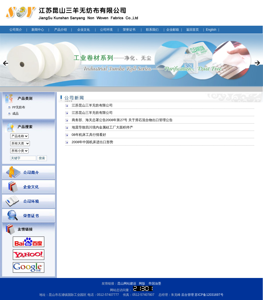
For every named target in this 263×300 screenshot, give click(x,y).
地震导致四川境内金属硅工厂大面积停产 (102, 127)
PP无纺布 (18, 107)
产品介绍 (60, 29)
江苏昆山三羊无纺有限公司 (92, 105)
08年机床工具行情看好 (89, 135)
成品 (15, 113)
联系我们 (152, 29)
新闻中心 (37, 29)
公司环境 (106, 29)
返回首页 (192, 29)
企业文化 (83, 29)
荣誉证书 (129, 29)
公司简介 (15, 29)
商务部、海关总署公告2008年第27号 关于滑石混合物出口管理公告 (122, 120)
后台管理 (187, 295)
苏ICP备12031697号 (209, 295)
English (211, 29)
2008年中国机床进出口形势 (92, 142)
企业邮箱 (172, 29)
